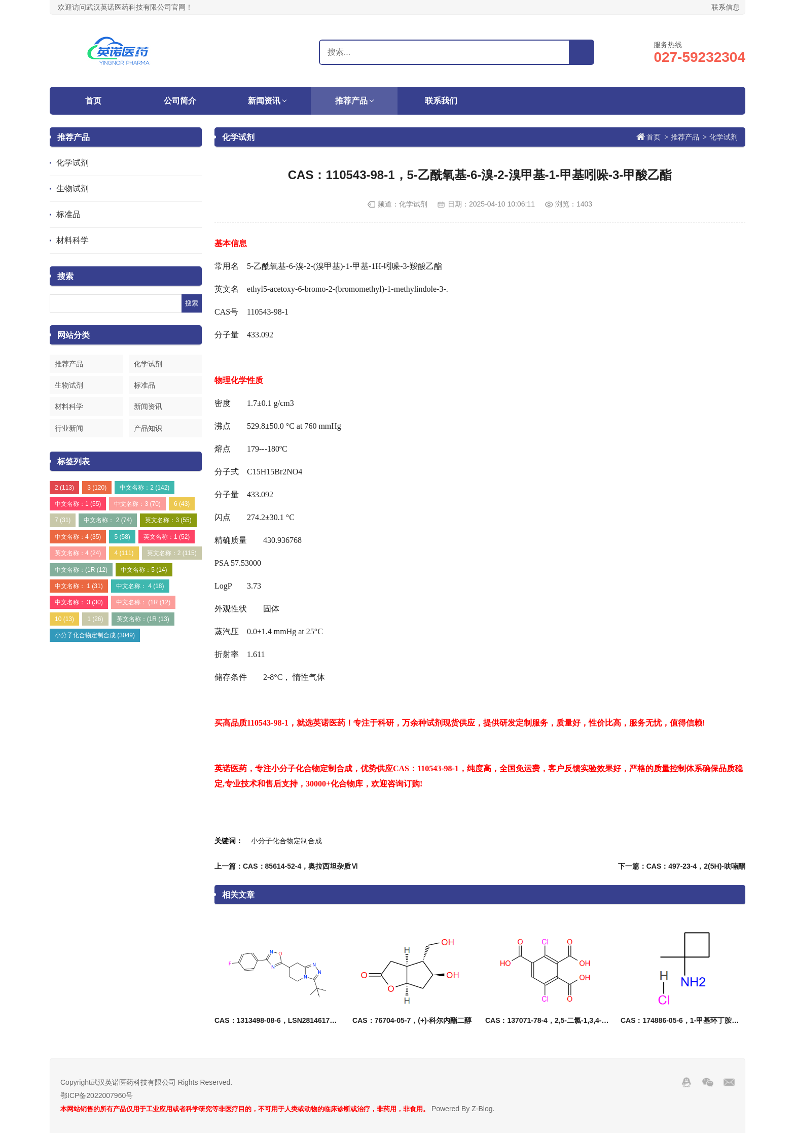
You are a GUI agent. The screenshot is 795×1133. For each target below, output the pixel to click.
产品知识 (148, 428)
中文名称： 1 (79, 586)
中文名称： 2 (108, 520)
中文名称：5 (144, 569)
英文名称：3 (168, 520)
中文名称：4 (78, 536)
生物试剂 (72, 188)
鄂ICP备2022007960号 (96, 1095)
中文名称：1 (78, 503)
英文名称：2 (172, 553)
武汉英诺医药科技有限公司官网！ (113, 51)
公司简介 (180, 100)
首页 (93, 100)
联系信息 (725, 7)
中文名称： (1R (143, 602)
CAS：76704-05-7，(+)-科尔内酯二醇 (412, 1020)
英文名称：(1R (143, 619)
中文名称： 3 (79, 602)
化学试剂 (72, 162)
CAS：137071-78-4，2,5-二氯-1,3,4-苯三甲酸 (557, 1020)
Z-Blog (482, 1109)
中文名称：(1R (81, 569)
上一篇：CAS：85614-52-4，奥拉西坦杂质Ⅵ (286, 866)
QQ (686, 1082)
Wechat (707, 1082)
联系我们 (441, 100)
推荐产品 (351, 100)
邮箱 (729, 1082)
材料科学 (72, 240)
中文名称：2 (144, 487)
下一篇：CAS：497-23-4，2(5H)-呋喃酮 (681, 866)
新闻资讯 (264, 100)
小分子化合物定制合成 (95, 635)
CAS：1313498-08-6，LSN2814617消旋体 (282, 1020)
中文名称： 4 (140, 586)
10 (64, 619)
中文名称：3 (137, 503)
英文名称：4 (78, 553)
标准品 (68, 214)
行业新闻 (69, 428)
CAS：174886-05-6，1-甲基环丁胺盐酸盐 (687, 1020)
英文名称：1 (166, 536)
